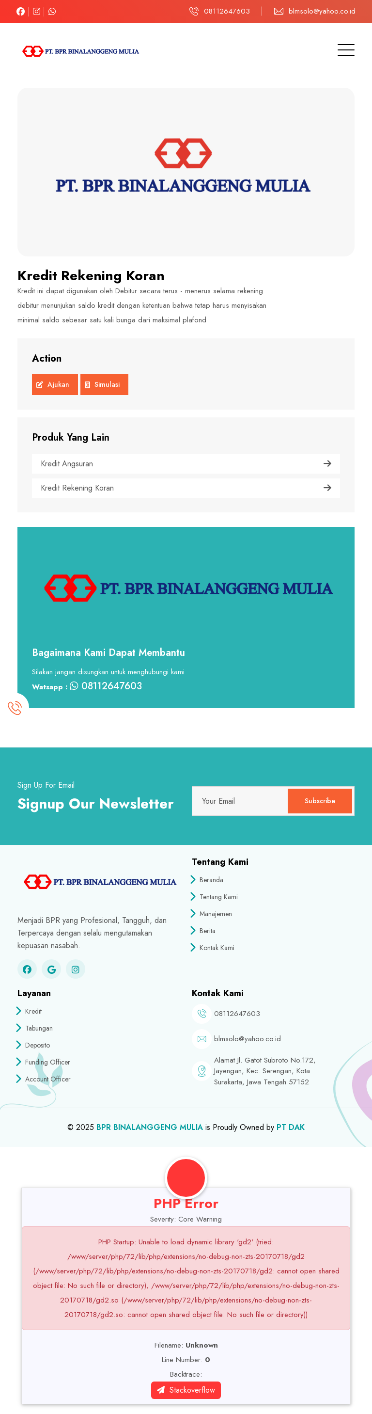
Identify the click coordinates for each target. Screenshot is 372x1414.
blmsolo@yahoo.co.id (322, 11)
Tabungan (35, 1028)
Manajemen (212, 914)
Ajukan (52, 386)
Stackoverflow (186, 1390)
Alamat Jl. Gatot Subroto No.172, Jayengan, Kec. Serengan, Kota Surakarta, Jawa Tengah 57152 (265, 1071)
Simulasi (102, 386)
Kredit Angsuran (186, 463)
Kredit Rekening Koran (186, 487)
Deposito (33, 1045)
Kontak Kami (213, 948)
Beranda (207, 880)
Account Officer (44, 1079)
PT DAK (291, 1127)
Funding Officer (43, 1062)
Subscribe (320, 801)
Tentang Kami (215, 897)
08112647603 (227, 11)
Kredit (29, 1011)
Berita (204, 931)
